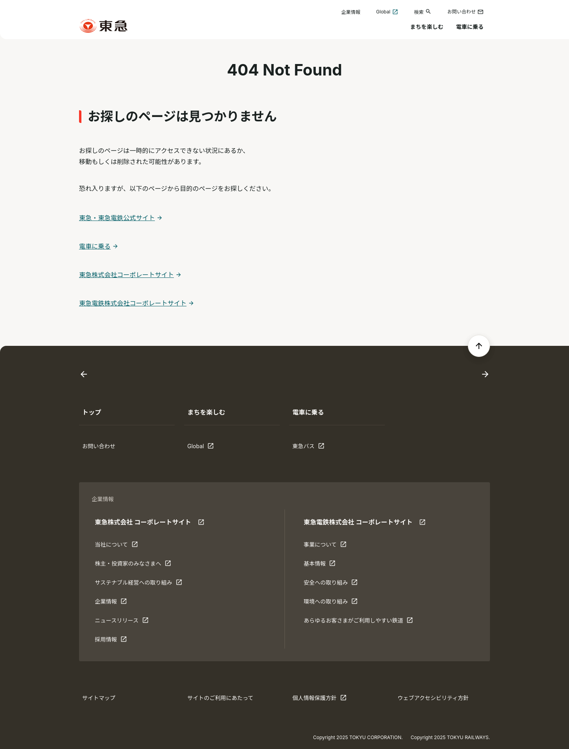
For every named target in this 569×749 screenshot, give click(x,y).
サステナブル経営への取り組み (138, 584)
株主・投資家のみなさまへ (132, 565)
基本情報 (328, 565)
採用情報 (119, 641)
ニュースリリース (121, 622)
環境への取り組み (330, 603)
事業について (328, 546)
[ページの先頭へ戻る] (479, 346)
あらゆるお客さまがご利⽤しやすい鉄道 (358, 622)
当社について (119, 546)
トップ (91, 412)
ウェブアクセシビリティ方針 (433, 697)
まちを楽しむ (426, 26)
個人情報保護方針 (319, 699)
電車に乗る (470, 26)
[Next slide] (485, 374)
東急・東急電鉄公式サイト (117, 218)
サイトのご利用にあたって (220, 697)
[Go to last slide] (84, 374)
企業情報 (350, 12)
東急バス (317, 447)
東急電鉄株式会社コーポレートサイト (133, 303)
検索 (422, 11)
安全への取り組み (330, 584)
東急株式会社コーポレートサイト (126, 275)
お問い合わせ (465, 12)
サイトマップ (98, 697)
